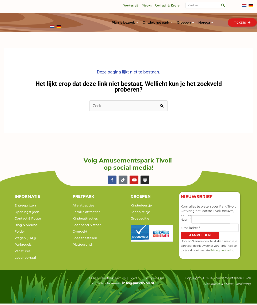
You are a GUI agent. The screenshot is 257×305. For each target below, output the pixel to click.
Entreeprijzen (25, 207)
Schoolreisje (140, 213)
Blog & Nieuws (26, 226)
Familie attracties (86, 213)
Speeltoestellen (85, 239)
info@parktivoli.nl (138, 284)
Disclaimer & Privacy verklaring (226, 285)
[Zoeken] (223, 5)
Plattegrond (82, 246)
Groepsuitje (140, 220)
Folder (20, 233)
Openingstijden (27, 213)
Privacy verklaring (222, 251)
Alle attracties (83, 207)
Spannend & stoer (87, 226)
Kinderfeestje (141, 207)
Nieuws (147, 5)
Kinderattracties (85, 220)
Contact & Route (167, 5)
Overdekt (80, 233)
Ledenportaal (25, 259)
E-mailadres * (190, 229)
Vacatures (23, 252)
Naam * (186, 221)
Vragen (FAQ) (25, 239)
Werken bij (130, 5)
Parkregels (23, 246)
